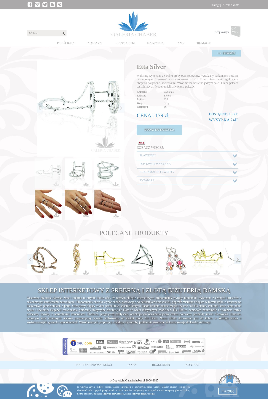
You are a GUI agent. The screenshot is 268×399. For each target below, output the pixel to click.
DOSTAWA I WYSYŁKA (155, 163)
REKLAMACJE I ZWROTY (157, 172)
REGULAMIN (161, 364)
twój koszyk (228, 32)
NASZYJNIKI (156, 42)
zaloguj (216, 5)
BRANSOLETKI (125, 42)
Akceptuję (227, 390)
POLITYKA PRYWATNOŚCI (94, 364)
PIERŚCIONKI (66, 42)
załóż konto (232, 5)
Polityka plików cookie (143, 393)
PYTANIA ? (147, 180)
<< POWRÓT (226, 53)
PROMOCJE (203, 42)
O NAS (131, 364)
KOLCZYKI (95, 42)
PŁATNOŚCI (148, 155)
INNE (180, 42)
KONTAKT (193, 364)
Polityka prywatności (113, 393)
